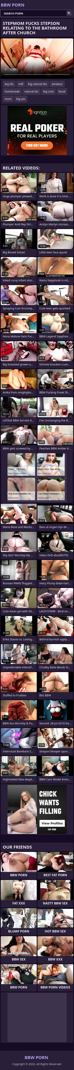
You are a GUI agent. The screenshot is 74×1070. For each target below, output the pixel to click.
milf (20, 84)
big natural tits (37, 84)
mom (8, 99)
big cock (48, 91)
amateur (57, 84)
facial (62, 91)
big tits (9, 84)
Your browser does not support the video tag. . (37, 58)
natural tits (31, 91)
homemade (12, 91)
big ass (20, 99)
